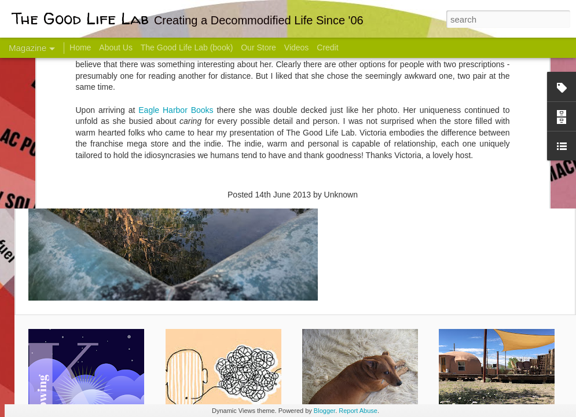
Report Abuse (358, 410)
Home (80, 47)
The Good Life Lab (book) (187, 47)
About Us (116, 47)
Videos (296, 47)
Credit (327, 47)
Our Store (258, 47)
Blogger (324, 410)
